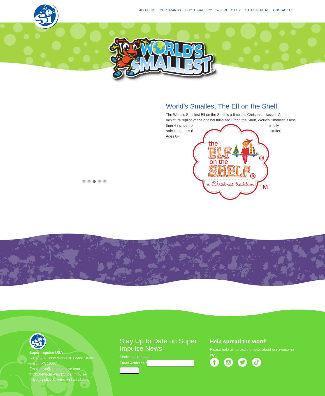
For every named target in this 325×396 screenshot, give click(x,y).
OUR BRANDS (170, 10)
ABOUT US (147, 10)
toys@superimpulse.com (60, 369)
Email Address (133, 363)
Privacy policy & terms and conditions (59, 380)
